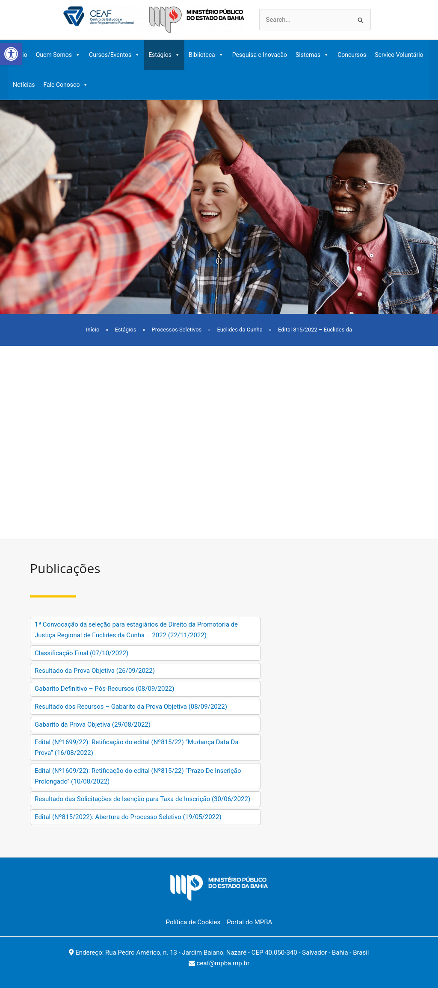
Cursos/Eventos (114, 54)
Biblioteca (206, 54)
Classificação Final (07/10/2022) (81, 653)
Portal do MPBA (249, 922)
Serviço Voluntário (399, 54)
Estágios (164, 54)
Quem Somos (58, 54)
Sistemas (312, 54)
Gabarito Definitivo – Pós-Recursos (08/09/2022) (104, 688)
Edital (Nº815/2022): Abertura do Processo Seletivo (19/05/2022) (128, 817)
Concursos (351, 54)
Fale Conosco (66, 84)
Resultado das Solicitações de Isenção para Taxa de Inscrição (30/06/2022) (142, 799)
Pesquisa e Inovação (259, 54)
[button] (11, 54)
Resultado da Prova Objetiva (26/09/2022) (95, 670)
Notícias (24, 84)
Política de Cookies (193, 922)
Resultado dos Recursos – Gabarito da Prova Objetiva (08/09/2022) (131, 706)
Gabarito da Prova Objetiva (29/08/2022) (93, 724)
